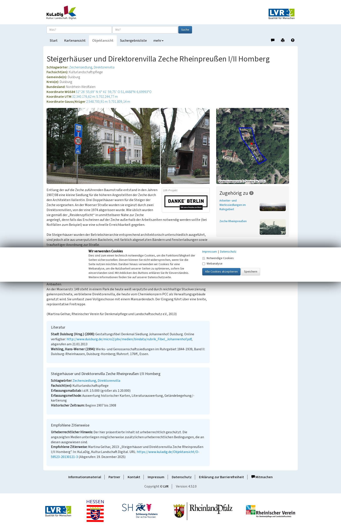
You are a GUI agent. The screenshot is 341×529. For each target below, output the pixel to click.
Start (54, 40)
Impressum (156, 477)
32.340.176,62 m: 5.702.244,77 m (95, 96)
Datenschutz (182, 477)
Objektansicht (103, 40)
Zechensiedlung (80, 67)
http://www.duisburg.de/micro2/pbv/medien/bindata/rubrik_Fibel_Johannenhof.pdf (129, 339)
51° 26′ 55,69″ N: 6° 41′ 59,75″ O (98, 91)
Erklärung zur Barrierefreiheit (221, 477)
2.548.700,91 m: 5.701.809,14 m (108, 101)
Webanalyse (212, 263)
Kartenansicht (75, 40)
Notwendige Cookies (218, 258)
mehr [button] (158, 40)
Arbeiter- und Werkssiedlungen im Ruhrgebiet (232, 205)
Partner (114, 477)
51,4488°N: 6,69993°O (136, 91)
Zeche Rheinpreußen (233, 221)
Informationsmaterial (84, 477)
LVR (166, 486)
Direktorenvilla (104, 67)
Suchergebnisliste (133, 40)
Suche (185, 30)
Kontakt (134, 477)
